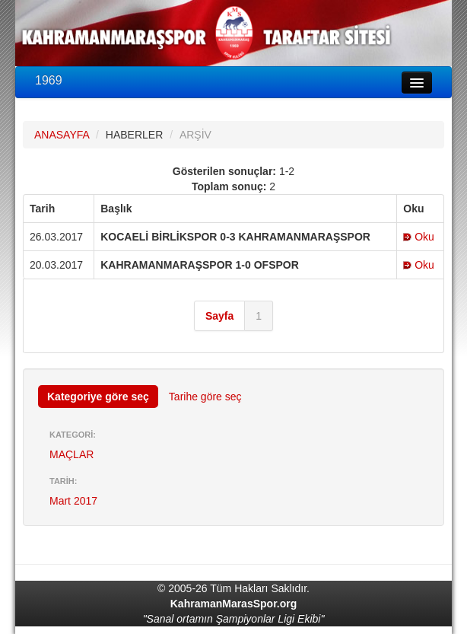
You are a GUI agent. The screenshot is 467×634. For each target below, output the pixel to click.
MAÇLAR (71, 454)
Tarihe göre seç (205, 396)
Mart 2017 (73, 501)
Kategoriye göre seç (98, 396)
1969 (48, 80)
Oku (418, 237)
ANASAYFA (61, 135)
